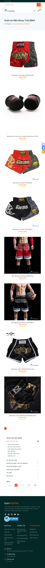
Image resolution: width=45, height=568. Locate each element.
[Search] (20, 4)
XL (28, 485)
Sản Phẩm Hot (33, 532)
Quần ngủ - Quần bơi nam (14, 453)
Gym (11, 503)
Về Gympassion (35, 525)
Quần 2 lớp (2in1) (11, 451)
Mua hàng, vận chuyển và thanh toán (21, 531)
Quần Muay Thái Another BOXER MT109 (22, 75)
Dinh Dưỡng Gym (34, 535)
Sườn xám (7, 532)
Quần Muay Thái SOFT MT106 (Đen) (23, 229)
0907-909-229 (11, 556)
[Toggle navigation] (34, 10)
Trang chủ (7, 24)
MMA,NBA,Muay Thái (8, 538)
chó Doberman (8, 544)
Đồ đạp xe (10, 476)
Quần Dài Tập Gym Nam (13, 444)
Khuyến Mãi (33, 529)
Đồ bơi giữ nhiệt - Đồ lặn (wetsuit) (17, 463)
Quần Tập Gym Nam (12, 441)
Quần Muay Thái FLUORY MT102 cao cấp (22, 369)
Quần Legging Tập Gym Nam (14, 449)
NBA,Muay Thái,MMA (13, 469)
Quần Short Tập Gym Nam (14, 446)
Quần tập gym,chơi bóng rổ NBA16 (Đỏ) (22, 276)
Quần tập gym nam (9, 529)
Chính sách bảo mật (22, 538)
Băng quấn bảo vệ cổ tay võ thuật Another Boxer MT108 (22, 136)
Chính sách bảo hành (21, 542)
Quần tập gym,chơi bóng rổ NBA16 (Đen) (22, 322)
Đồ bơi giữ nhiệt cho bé (14, 466)
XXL (35, 485)
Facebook (7, 1)
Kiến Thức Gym (34, 538)
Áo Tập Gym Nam (12, 460)
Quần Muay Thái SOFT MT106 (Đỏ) (22, 183)
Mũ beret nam (8, 535)
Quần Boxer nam (12, 455)
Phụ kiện (9, 472)
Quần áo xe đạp (8, 542)
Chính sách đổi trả (22, 535)
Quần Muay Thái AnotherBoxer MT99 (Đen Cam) (22, 415)
